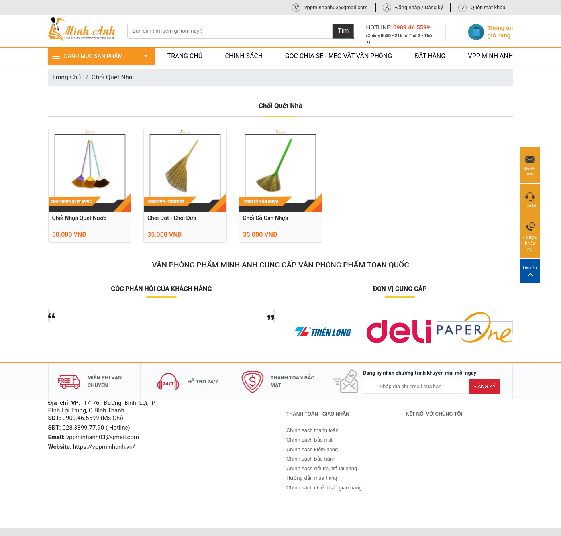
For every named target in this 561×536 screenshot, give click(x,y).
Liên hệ (530, 199)
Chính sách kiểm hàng (312, 449)
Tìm (343, 31)
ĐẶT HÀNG (430, 56)
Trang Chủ (66, 77)
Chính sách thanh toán (312, 430)
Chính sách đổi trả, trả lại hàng (321, 468)
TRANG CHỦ (184, 56)
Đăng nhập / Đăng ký (419, 7)
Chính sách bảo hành (310, 459)
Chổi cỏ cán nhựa (265, 218)
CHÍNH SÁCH (244, 56)
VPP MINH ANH (490, 56)
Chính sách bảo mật (309, 440)
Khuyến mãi (530, 165)
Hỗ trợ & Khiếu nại (530, 236)
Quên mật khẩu (488, 7)
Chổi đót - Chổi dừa (171, 218)
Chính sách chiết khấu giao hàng (324, 488)
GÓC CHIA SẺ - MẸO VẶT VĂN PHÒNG (338, 56)
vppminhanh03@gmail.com (336, 7)
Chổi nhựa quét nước (79, 218)
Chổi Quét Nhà (112, 77)
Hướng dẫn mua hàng (311, 478)
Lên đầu (530, 271)
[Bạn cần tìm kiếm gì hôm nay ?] (230, 31)
